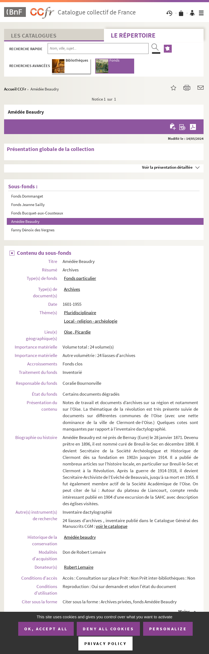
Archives (72, 289)
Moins (184, 611)
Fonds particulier (80, 278)
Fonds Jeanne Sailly (28, 204)
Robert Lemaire (78, 567)
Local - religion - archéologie (90, 321)
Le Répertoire (133, 35)
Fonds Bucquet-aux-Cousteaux (37, 213)
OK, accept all (46, 628)
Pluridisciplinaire (80, 313)
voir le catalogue (111, 526)
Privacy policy (105, 643)
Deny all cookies (108, 628)
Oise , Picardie (77, 332)
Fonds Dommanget (27, 196)
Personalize (168, 628)
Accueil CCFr (15, 89)
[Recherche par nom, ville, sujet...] (98, 48)
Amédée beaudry (80, 537)
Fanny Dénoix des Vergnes (32, 229)
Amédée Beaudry (25, 221)
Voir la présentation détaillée (167, 167)
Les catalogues (33, 35)
